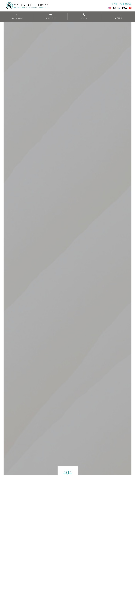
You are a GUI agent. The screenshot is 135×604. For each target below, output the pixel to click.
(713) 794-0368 (121, 4)
